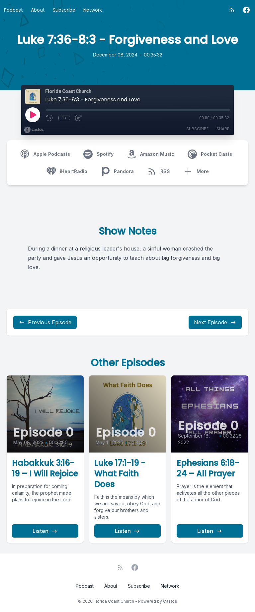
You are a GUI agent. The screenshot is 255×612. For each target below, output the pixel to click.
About (38, 10)
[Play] (32, 114)
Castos (170, 601)
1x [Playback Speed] (64, 118)
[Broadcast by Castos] (33, 130)
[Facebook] (246, 10)
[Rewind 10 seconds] (49, 118)
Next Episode (215, 322)
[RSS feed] (232, 10)
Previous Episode (45, 322)
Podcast (13, 10)
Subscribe (64, 10)
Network (92, 10)
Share (222, 129)
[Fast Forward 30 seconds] (78, 118)
